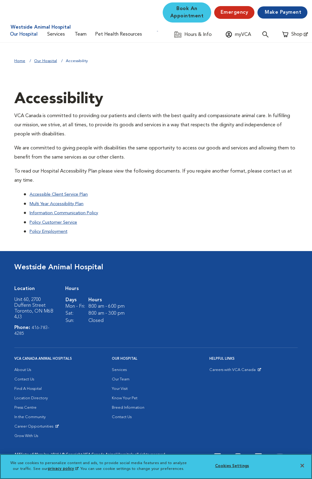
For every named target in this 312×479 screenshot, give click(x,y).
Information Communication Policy (67, 212)
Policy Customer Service (56, 221)
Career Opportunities (34, 427)
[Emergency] (234, 12)
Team (81, 34)
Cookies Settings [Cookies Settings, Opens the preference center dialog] (232, 466)
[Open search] (267, 34)
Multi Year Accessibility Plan (59, 203)
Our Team (120, 378)
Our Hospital (23, 34)
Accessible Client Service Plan (62, 194)
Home (19, 61)
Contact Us (24, 378)
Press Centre (25, 407)
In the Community (30, 416)
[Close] (302, 465)
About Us (22, 369)
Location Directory (31, 397)
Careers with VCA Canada (233, 370)
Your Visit (120, 388)
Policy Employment (51, 231)
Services (56, 34)
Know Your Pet (124, 397)
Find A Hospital (28, 388)
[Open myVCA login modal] (238, 34)
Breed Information (128, 407)
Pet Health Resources (118, 34)
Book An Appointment (187, 12)
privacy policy (63, 469)
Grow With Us (26, 435)
